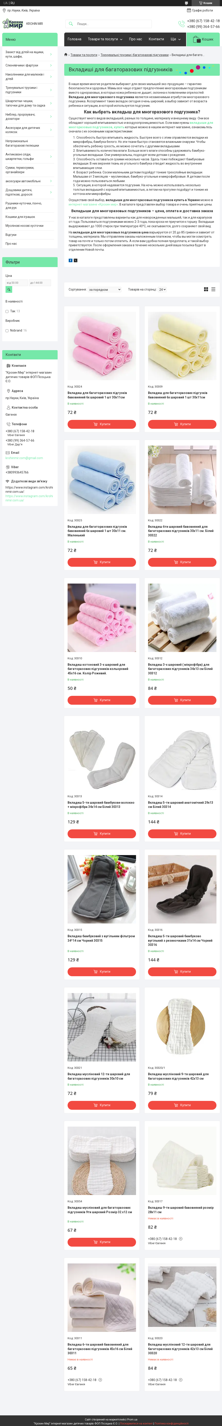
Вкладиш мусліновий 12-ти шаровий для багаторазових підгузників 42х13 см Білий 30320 (180, 1349)
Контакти (156, 39)
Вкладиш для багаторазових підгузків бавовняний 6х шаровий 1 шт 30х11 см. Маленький (97, 531)
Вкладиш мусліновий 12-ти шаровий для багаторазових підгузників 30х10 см (99, 1076)
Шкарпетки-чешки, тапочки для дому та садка (25, 103)
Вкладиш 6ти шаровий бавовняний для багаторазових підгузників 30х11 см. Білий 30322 (181, 531)
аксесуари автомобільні (23, 181)
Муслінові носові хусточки (24, 225)
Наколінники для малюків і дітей (25, 77)
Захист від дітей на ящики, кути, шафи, (25, 54)
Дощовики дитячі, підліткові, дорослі (19, 192)
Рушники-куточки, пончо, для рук (24, 206)
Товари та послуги (103, 39)
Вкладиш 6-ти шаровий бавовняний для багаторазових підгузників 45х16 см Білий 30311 (100, 1349)
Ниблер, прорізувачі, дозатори (20, 117)
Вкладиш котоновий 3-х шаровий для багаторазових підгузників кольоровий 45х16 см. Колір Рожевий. (98, 669)
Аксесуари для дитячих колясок (23, 130)
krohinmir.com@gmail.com (24, 458)
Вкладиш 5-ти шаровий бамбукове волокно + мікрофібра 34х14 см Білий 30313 (101, 805)
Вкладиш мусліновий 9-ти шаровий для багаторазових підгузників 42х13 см (178, 1076)
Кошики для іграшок (20, 217)
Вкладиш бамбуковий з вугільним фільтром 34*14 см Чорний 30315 (101, 938)
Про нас (135, 39)
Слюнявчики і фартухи (22, 65)
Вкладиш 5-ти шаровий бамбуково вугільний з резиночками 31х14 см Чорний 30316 (180, 940)
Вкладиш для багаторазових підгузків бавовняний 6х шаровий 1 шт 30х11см (97, 395)
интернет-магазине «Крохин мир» (93, 204)
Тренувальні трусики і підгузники (21, 90)
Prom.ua (132, 1419)
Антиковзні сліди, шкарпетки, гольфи (20, 157)
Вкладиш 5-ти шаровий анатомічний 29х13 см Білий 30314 (180, 805)
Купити (105, 424)
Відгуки (11, 235)
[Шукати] (71, 24)
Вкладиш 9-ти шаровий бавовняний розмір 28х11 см (181, 1210)
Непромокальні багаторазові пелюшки (22, 143)
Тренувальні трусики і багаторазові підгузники (135, 55)
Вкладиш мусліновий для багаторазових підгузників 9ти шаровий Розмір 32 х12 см (100, 1210)
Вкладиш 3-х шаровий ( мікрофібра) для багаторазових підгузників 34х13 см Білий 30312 (180, 669)
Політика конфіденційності (172, 1423)
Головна (74, 39)
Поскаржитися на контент (136, 1423)
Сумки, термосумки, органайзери (20, 170)
